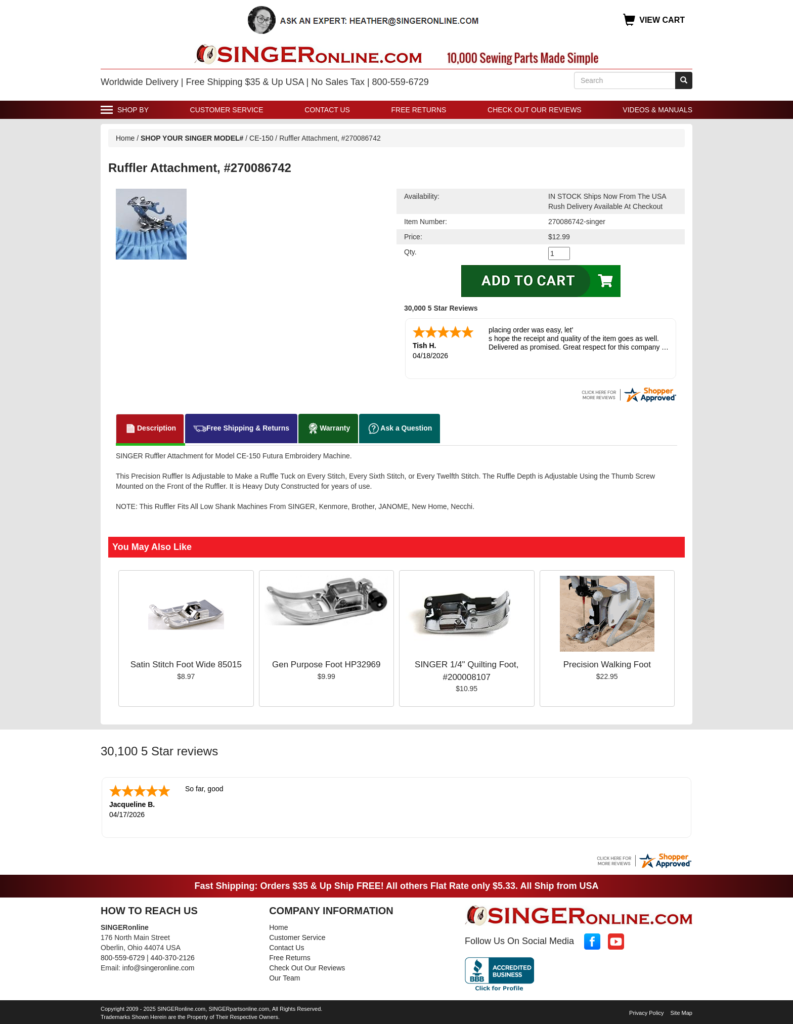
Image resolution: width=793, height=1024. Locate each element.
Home (125, 138)
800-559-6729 (123, 958)
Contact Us (327, 110)
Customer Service (226, 110)
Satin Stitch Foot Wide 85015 (186, 664)
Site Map (681, 1013)
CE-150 (261, 138)
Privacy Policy (646, 1013)
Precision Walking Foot (607, 664)
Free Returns (419, 110)
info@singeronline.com (158, 968)
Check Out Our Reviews (535, 110)
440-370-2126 (173, 958)
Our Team (284, 978)
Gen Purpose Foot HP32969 (326, 664)
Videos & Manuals (657, 110)
